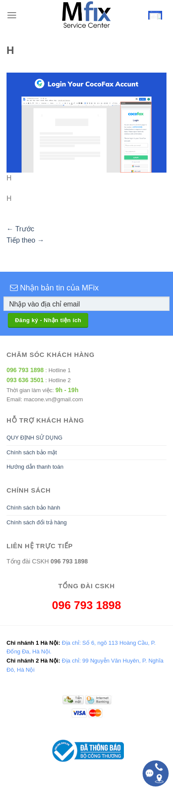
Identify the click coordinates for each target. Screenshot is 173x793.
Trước (20, 229)
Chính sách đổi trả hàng (37, 522)
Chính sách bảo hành (33, 507)
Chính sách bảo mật (32, 452)
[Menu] (12, 15)
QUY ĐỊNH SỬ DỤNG (35, 437)
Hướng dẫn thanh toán (35, 466)
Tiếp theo (25, 240)
